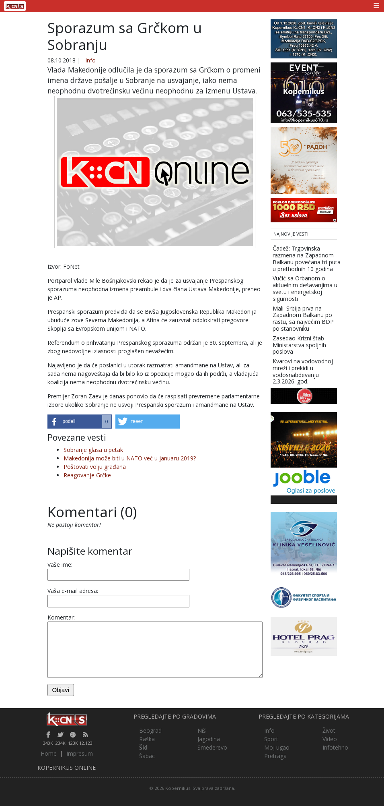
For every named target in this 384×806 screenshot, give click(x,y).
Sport (271, 739)
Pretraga (275, 756)
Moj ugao (277, 747)
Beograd (150, 730)
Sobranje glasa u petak (93, 450)
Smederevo (212, 747)
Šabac (147, 756)
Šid (143, 747)
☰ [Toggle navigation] (376, 5)
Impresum (79, 753)
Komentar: (61, 617)
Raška (147, 739)
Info (90, 60)
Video (329, 739)
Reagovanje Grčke (87, 475)
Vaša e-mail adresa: (72, 591)
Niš (201, 730)
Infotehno (335, 747)
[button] (79, 421)
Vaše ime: (59, 564)
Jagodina (208, 739)
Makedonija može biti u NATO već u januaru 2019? (130, 458)
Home (49, 753)
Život (328, 730)
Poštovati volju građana (95, 466)
